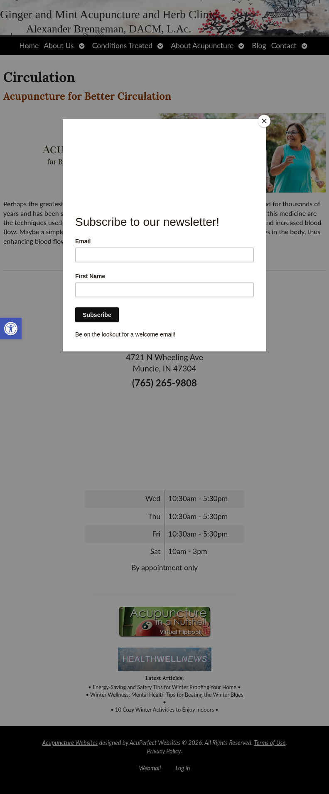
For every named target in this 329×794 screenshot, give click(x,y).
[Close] (264, 121)
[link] (11, 328)
